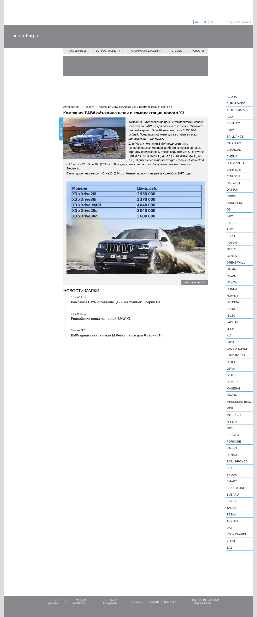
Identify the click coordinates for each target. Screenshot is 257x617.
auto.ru (26, 35)
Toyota (232, 521)
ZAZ (229, 547)
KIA (229, 335)
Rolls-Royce (237, 461)
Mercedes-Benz (239, 401)
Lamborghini (237, 348)
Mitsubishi (235, 415)
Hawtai (232, 282)
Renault (233, 454)
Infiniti (232, 309)
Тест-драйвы (77, 50)
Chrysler (235, 169)
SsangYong (236, 488)
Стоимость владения (146, 50)
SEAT (230, 468)
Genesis (233, 256)
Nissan (232, 421)
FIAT (230, 229)
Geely (231, 249)
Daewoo (233, 183)
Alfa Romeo (236, 103)
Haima (231, 269)
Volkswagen (237, 534)
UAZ (230, 527)
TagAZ (231, 507)
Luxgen (233, 382)
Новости (198, 50)
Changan (234, 149)
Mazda (232, 395)
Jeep (230, 328)
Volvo (231, 541)
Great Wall (236, 262)
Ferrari (233, 222)
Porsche (234, 441)
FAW (230, 216)
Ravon (232, 448)
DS (229, 209)
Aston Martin (238, 110)
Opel (230, 428)
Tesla (231, 514)
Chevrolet (236, 163)
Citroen (233, 176)
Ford (231, 236)
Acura (232, 96)
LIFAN (231, 368)
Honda (232, 289)
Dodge (232, 196)
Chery (232, 156)
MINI (230, 408)
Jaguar (233, 322)
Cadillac (234, 143)
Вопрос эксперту (108, 50)
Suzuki (232, 501)
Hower (232, 295)
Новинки (170, 601)
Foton (232, 242)
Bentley (233, 123)
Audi (230, 116)
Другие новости (194, 282)
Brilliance (235, 136)
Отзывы (176, 50)
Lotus (231, 375)
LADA (230, 342)
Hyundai (233, 302)
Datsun (233, 189)
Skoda (232, 474)
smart (232, 481)
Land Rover (236, 355)
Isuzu (231, 315)
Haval (231, 275)
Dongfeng (235, 202)
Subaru (233, 494)
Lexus (231, 362)
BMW (230, 130)
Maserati (234, 388)
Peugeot (234, 435)
